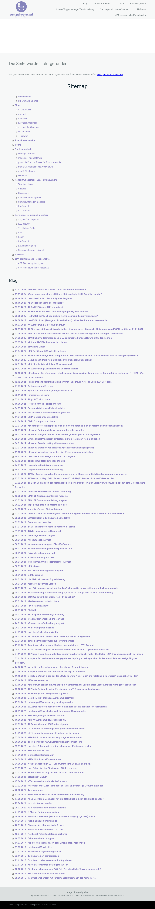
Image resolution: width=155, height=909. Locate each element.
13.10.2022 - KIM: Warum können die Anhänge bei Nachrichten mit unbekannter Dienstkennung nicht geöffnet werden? (76, 684)
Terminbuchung (25, 184)
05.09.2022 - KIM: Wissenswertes (32, 750)
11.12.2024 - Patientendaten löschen (34, 386)
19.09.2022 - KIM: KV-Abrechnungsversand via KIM (40, 720)
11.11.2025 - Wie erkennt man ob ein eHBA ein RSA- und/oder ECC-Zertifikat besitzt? (58, 294)
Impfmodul (23, 206)
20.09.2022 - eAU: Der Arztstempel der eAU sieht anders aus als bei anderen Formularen (61, 706)
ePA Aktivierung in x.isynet (31, 263)
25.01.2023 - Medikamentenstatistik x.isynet (37, 601)
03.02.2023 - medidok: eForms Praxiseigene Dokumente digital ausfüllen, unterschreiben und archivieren (69, 513)
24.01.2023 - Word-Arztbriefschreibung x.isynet (39, 623)
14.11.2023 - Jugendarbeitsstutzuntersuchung (39, 465)
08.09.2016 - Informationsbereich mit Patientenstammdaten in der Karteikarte (55, 878)
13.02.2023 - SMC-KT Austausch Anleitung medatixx (41, 496)
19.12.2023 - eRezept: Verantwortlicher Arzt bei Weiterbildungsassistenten (54, 452)
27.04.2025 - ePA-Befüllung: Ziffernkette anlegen (40, 351)
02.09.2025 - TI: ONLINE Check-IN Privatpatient (39, 307)
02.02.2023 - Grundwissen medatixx (33, 522)
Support (22, 188)
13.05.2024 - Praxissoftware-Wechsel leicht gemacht (42, 412)
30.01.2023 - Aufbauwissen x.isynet (33, 540)
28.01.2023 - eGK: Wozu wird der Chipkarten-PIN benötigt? (45, 597)
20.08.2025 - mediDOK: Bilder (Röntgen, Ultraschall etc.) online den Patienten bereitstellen (61, 320)
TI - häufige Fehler (27, 228)
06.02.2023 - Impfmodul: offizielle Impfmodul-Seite (41, 504)
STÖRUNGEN (24, 109)
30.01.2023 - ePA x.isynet (28, 566)
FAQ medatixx (25, 210)
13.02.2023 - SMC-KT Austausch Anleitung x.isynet (41, 500)
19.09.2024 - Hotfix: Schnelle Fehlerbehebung (38, 404)
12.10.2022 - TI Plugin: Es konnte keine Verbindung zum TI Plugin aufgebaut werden (58, 689)
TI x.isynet (23, 136)
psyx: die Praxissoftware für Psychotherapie (39, 162)
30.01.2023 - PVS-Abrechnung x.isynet (34, 557)
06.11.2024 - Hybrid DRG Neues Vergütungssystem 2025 (43, 390)
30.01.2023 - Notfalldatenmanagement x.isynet (39, 570)
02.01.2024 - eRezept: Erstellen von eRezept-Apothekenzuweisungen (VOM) (54, 447)
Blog (85, 3)
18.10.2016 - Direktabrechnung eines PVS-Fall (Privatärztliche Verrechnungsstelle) (58, 869)
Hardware (22, 175)
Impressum (13, 905)
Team (121, 3)
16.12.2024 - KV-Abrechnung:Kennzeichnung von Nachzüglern (46, 368)
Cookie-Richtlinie (41, 905)
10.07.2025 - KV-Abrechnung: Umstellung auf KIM (40, 324)
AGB (21, 905)
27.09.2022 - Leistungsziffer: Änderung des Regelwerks (44, 702)
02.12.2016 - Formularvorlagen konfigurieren (38, 851)
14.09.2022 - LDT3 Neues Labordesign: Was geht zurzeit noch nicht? (50, 728)
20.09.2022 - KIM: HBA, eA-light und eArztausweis (40, 715)
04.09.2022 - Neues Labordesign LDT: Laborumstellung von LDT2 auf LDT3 (53, 763)
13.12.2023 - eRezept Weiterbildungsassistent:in (40, 461)
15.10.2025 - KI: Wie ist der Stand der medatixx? (39, 303)
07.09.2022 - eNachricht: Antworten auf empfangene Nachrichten (48, 737)
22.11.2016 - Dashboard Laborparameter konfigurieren (43, 860)
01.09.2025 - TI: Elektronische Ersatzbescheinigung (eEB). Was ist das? (51, 311)
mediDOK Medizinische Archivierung (35, 166)
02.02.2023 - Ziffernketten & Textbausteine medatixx (42, 518)
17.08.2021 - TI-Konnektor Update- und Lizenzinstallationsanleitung (49, 794)
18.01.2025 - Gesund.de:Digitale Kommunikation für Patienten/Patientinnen (53, 360)
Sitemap (52, 905)
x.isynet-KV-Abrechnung (29, 127)
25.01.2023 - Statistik (25, 610)
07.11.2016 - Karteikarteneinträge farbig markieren (41, 864)
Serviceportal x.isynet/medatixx (115, 9)
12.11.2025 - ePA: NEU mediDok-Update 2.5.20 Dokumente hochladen (50, 289)
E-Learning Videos (27, 245)
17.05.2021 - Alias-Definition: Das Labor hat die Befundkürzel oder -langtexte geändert (59, 799)
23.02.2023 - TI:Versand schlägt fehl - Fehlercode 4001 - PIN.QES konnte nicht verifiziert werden (64, 478)
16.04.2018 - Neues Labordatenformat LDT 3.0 (38, 829)
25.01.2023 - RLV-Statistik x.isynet (32, 605)
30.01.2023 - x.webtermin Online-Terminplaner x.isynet (43, 562)
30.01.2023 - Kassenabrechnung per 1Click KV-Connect (43, 544)
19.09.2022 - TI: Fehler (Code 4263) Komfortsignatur (42, 724)
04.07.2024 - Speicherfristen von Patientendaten (40, 408)
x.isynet (22, 114)
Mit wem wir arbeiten (28, 101)
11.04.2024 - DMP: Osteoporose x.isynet (35, 421)
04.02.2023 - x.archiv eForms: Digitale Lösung (38, 509)
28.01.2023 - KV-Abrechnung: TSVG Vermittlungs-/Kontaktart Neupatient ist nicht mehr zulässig (64, 592)
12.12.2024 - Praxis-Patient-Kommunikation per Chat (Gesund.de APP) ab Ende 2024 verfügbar (64, 382)
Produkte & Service (103, 3)
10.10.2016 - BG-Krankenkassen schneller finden (40, 873)
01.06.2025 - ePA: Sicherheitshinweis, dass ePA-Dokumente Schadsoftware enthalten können (63, 338)
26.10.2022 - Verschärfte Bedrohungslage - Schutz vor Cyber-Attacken (51, 667)
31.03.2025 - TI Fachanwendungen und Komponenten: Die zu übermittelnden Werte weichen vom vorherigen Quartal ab (76, 355)
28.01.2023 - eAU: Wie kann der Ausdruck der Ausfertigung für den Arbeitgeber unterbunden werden (67, 588)
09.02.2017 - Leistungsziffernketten (33, 847)
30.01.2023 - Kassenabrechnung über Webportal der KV (43, 548)
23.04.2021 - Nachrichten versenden (33, 803)
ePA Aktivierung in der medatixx (33, 267)
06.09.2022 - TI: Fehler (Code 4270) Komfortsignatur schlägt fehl (48, 742)
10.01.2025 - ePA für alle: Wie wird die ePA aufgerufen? (43, 364)
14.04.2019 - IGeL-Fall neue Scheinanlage (36, 821)
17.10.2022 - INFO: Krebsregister (32, 680)
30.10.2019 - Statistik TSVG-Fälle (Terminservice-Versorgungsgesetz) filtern (55, 816)
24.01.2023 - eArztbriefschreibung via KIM (36, 632)
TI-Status (141, 9)
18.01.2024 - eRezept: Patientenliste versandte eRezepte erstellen (49, 430)
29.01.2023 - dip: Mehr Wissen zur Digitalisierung (40, 579)
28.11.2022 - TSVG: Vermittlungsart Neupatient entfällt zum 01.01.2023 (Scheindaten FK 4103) (63, 649)
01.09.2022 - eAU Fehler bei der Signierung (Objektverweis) (45, 768)
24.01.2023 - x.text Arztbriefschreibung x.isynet (39, 619)
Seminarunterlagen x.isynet (31, 250)
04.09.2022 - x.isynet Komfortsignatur (34, 755)
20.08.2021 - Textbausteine (29, 790)
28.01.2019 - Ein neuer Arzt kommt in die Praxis (39, 825)
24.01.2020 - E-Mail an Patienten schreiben (37, 812)
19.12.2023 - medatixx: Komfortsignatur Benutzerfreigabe (45, 456)
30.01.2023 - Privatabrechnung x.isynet (35, 553)
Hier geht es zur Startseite (110, 74)
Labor (21, 237)
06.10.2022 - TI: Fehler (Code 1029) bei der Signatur (41, 693)
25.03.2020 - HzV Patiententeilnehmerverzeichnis (40, 807)
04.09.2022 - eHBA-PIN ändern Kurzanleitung (38, 759)
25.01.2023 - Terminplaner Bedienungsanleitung (39, 614)
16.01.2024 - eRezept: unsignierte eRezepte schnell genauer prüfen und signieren (57, 434)
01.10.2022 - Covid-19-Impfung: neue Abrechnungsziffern (44, 698)
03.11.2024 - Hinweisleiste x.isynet (32, 395)
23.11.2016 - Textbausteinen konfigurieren (37, 856)
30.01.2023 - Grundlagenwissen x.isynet (35, 535)
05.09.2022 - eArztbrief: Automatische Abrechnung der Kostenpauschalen (53, 746)
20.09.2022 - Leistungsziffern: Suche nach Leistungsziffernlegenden (50, 711)
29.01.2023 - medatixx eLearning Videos (35, 583)
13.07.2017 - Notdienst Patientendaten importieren (41, 834)
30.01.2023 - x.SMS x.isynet (29, 575)
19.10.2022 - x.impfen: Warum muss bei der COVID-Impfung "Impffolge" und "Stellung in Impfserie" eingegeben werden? (77, 676)
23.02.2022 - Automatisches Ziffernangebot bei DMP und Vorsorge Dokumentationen (59, 785)
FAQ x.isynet (24, 224)
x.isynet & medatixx (27, 123)
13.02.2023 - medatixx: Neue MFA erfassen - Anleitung (43, 491)
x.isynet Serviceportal (28, 219)
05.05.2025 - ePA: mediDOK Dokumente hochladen (41, 342)
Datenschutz (29, 905)
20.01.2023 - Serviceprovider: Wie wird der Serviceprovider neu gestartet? (54, 636)
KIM (20, 232)
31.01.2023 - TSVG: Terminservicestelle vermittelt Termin (45, 526)
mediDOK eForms (26, 171)
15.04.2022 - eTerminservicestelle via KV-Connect (41, 781)
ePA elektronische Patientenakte (131, 15)
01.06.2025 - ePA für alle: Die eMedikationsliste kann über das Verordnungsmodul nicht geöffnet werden (69, 333)
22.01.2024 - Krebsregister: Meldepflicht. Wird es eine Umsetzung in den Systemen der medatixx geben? (69, 425)
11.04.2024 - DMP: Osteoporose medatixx (36, 417)
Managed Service (26, 153)
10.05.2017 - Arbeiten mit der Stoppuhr (35, 838)
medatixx (22, 118)
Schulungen (23, 193)
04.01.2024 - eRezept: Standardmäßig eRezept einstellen (44, 443)
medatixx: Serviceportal (29, 197)
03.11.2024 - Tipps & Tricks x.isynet (33, 399)
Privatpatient (24, 131)
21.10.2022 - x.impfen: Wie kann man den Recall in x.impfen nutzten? (50, 671)
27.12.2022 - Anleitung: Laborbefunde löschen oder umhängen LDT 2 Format (54, 645)
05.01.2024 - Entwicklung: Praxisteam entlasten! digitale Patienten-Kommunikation (57, 439)
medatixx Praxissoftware (30, 158)
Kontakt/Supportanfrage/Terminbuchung (75, 9)
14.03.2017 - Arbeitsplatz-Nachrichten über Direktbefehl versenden (50, 843)
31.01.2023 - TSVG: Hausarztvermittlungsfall (38, 531)
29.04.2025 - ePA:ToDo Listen (30, 346)
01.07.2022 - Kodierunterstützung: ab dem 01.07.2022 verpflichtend (49, 772)
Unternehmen (24, 96)
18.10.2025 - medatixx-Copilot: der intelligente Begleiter (44, 298)
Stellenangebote (138, 3)
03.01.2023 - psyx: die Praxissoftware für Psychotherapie (44, 641)
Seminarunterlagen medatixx (31, 202)
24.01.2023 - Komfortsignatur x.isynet (34, 627)
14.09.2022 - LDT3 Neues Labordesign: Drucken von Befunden (47, 733)
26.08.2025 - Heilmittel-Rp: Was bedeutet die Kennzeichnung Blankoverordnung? (56, 316)
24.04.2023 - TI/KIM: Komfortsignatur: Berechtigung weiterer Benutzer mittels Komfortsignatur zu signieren (71, 474)
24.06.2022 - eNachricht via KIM (31, 777)
